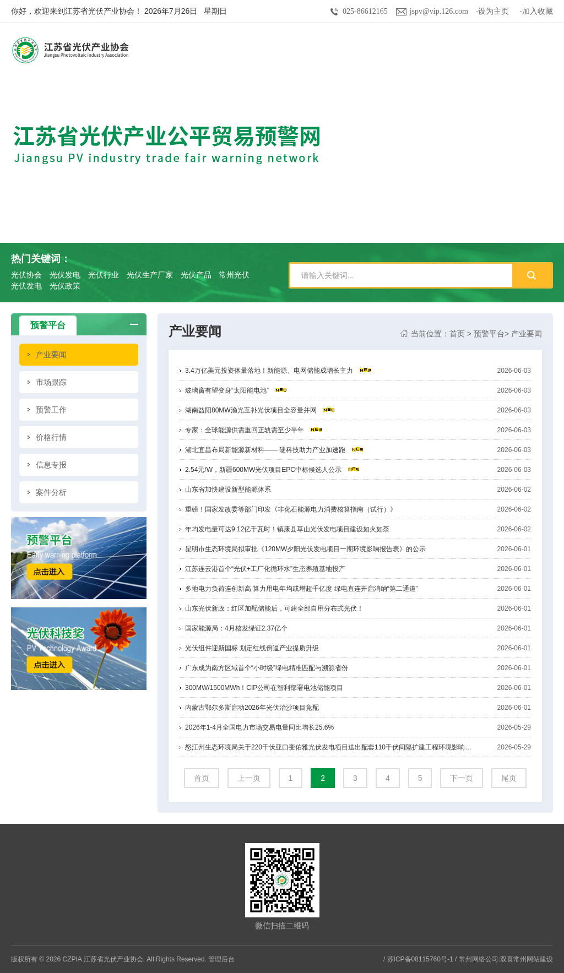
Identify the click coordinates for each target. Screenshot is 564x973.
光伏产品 (196, 274)
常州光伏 (234, 274)
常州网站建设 (533, 959)
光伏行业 (103, 274)
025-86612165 (365, 11)
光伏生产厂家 (150, 274)
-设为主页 (492, 11)
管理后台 (221, 959)
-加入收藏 (536, 11)
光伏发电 (65, 274)
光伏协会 (26, 274)
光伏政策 (65, 285)
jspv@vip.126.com (439, 11)
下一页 (461, 778)
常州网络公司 (478, 959)
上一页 (249, 778)
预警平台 (489, 333)
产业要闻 (526, 333)
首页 (457, 333)
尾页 (509, 778)
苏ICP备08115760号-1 (420, 959)
